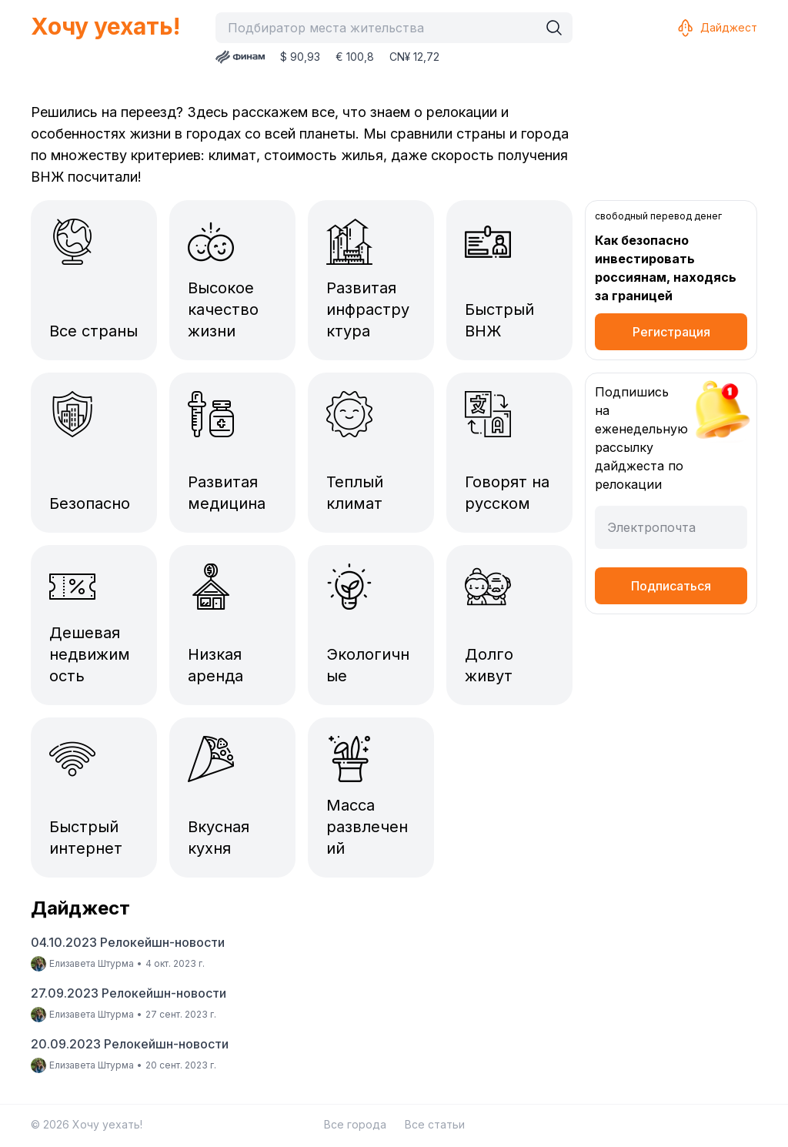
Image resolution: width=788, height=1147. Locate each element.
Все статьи (435, 1124)
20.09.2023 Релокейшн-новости (130, 1044)
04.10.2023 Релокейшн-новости (128, 942)
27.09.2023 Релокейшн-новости (128, 993)
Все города (355, 1124)
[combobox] (380, 27)
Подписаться (671, 586)
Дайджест (716, 27)
